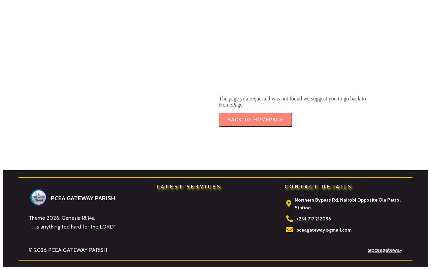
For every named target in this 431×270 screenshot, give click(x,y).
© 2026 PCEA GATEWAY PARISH (68, 250)
